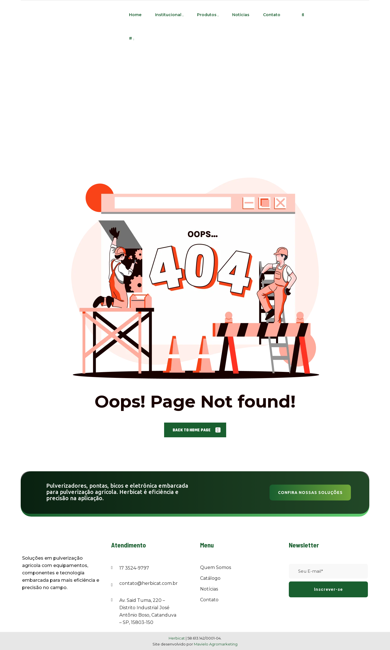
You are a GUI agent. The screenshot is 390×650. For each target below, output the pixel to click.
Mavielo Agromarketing (216, 644)
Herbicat (177, 638)
